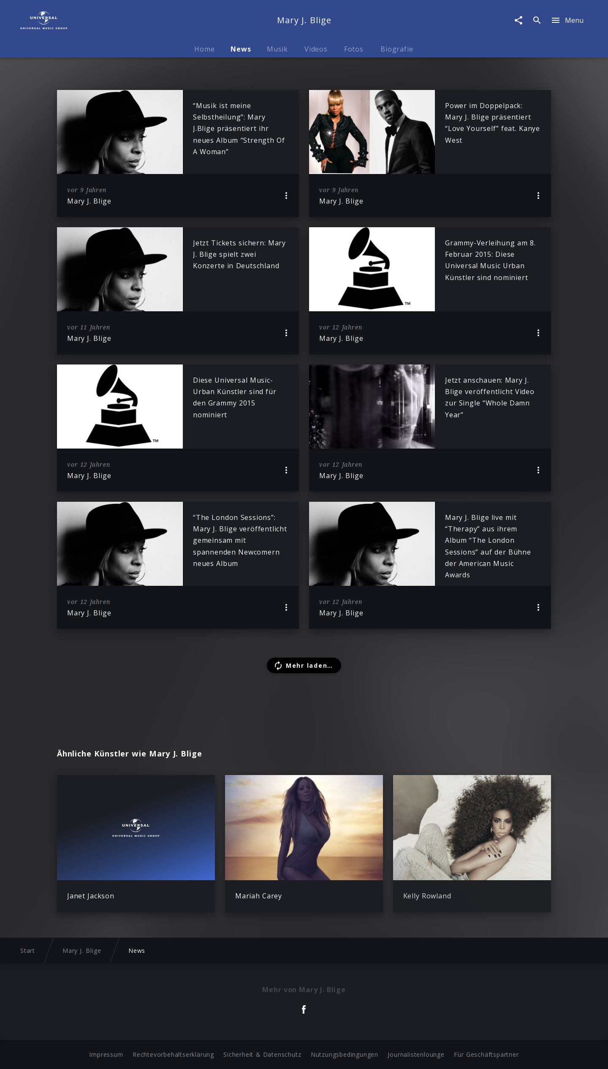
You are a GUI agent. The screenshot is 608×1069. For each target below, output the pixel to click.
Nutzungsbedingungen (344, 1054)
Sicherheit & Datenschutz (262, 1054)
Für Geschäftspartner (486, 1054)
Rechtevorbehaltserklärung (173, 1054)
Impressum (106, 1054)
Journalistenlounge (416, 1054)
